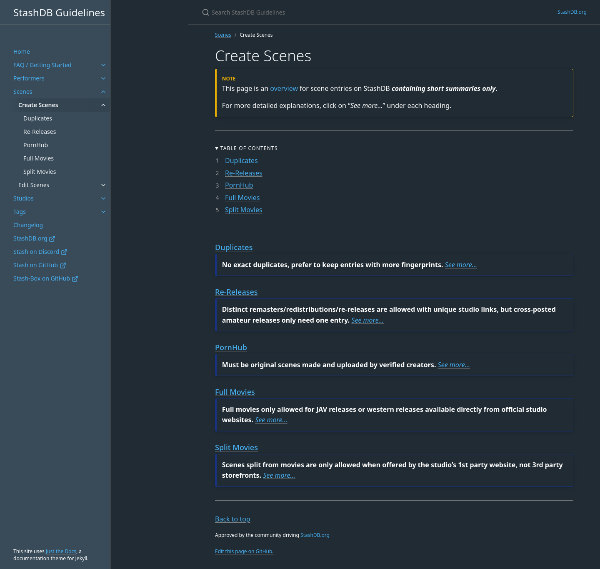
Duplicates (37, 118)
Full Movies (38, 158)
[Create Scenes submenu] (103, 105)
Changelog (28, 225)
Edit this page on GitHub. (244, 551)
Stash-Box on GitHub (45, 278)
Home (21, 51)
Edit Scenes (33, 185)
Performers (29, 78)
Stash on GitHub (39, 265)
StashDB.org (34, 238)
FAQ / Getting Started (42, 65)
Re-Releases (39, 131)
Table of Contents (249, 148)
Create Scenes (38, 105)
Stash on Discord (40, 252)
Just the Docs (61, 551)
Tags (19, 212)
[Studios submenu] (103, 198)
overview (284, 88)
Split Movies (39, 171)
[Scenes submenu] (103, 91)
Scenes (22, 91)
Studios (23, 198)
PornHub (35, 145)
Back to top (232, 519)
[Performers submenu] (103, 78)
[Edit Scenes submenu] (103, 185)
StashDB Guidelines (59, 12)
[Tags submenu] (103, 211)
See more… (461, 264)
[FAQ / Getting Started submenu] (103, 65)
